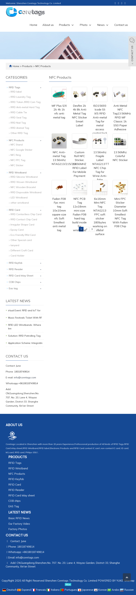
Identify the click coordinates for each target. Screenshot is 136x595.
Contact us (121, 25)
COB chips (14, 500)
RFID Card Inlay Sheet (21, 275)
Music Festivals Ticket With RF (25, 317)
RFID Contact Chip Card (24, 219)
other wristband (20, 202)
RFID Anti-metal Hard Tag (25, 107)
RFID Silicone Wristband (24, 176)
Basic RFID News (19, 518)
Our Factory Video (19, 523)
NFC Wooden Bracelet (23, 187)
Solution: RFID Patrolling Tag (24, 335)
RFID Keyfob (15, 262)
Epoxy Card (17, 229)
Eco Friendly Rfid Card (23, 234)
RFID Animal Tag (20, 127)
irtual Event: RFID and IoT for (24, 310)
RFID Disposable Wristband (26, 192)
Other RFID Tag (19, 133)
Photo (86, 25)
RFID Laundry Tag (21, 96)
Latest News (19, 512)
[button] (72, 25)
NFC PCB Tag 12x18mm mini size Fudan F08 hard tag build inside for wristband (79, 214)
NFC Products (43, 66)
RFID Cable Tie (19, 112)
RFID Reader (16, 269)
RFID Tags (14, 87)
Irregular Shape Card (22, 224)
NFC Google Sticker (21, 149)
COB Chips (15, 282)
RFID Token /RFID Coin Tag (26, 102)
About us (48, 25)
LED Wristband (19, 197)
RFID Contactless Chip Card (26, 214)
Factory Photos (17, 529)
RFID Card (14, 209)
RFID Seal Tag (19, 117)
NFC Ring (16, 155)
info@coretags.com (25, 377)
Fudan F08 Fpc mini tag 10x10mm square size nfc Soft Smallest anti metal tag (59, 214)
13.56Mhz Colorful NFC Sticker (120, 156)
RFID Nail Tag (18, 122)
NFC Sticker (17, 165)
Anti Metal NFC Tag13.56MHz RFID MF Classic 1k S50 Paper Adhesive (122, 117)
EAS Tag (13, 506)
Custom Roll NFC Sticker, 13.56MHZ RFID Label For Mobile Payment (79, 164)
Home (33, 25)
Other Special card (21, 240)
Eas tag (13, 288)
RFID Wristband (18, 172)
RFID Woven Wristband (24, 182)
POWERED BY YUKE (111, 580)
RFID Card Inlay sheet (21, 495)
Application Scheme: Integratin (25, 343)
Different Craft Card (22, 250)
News (103, 25)
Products (66, 25)
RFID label (16, 91)
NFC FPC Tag (18, 160)
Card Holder (17, 255)
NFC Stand (17, 144)
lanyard (15, 245)
